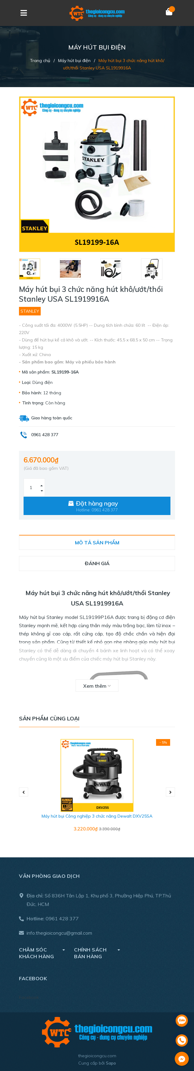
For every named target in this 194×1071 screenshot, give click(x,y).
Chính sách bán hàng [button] (97, 952)
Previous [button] (23, 792)
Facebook (29, 997)
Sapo (111, 1063)
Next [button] (170, 792)
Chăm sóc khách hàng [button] (42, 952)
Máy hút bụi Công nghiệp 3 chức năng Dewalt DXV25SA (97, 816)
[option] (36, 269)
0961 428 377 (62, 918)
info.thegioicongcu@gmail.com (59, 933)
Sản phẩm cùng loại (49, 718)
